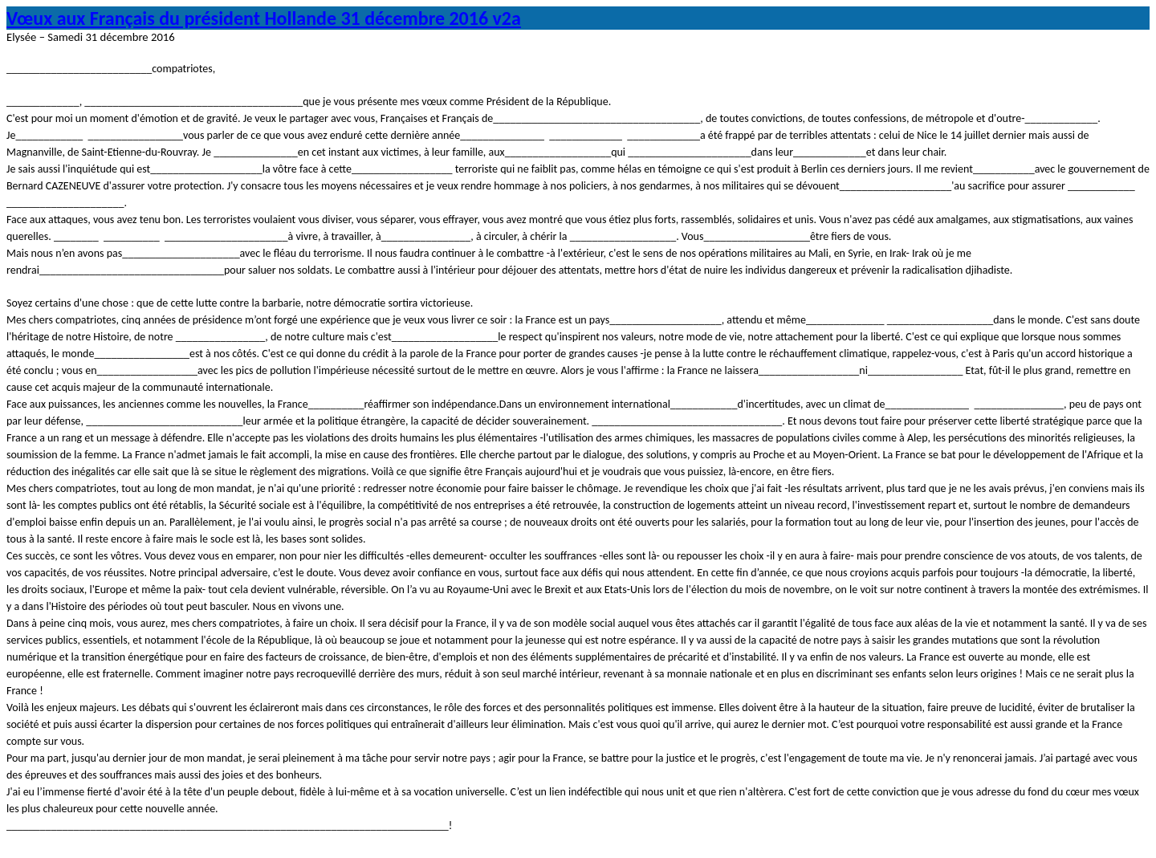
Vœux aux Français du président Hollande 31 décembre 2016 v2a (263, 18)
